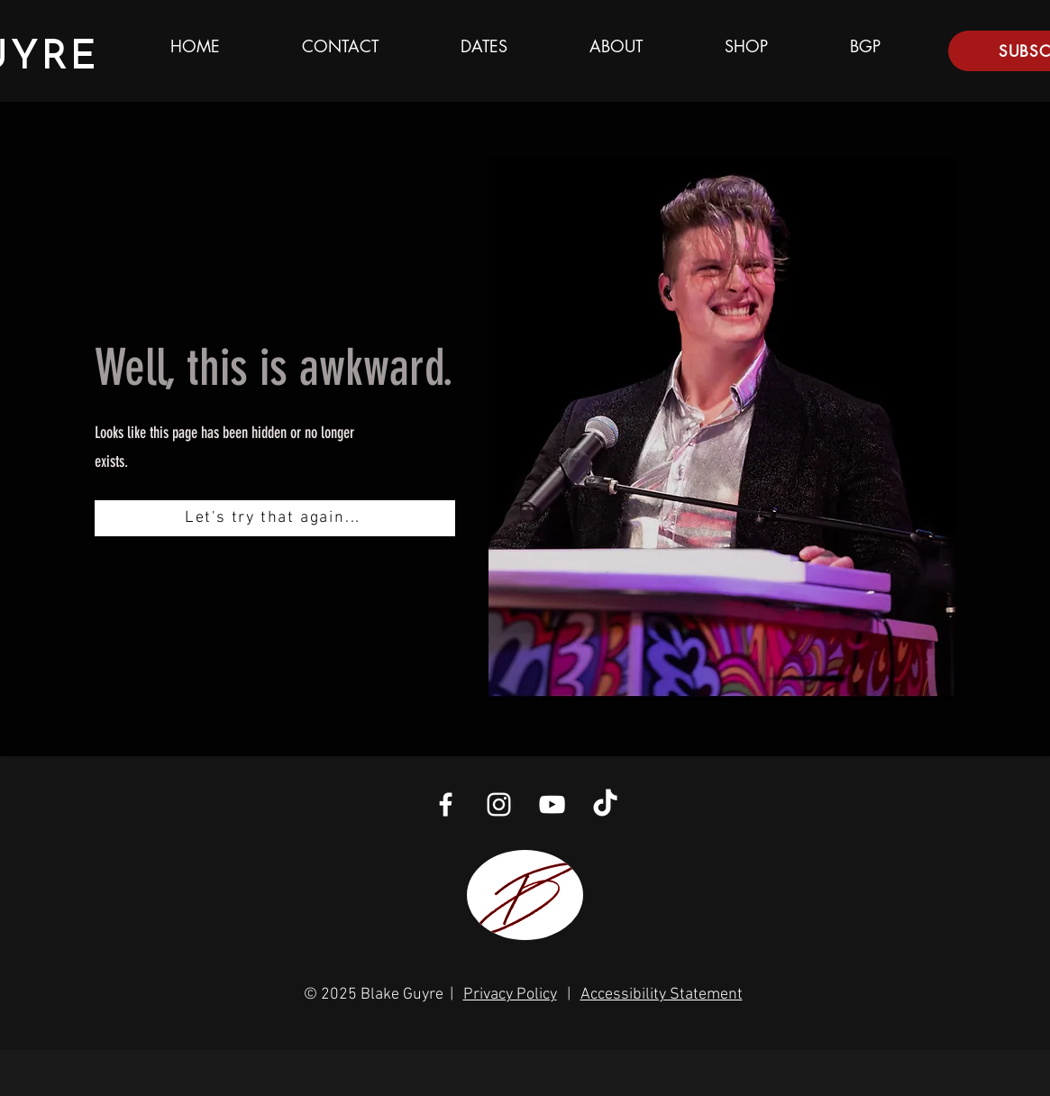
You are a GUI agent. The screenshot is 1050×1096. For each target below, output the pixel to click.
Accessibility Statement (661, 994)
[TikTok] (605, 804)
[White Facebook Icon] (445, 804)
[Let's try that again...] (275, 518)
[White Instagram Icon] (499, 804)
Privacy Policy (510, 994)
